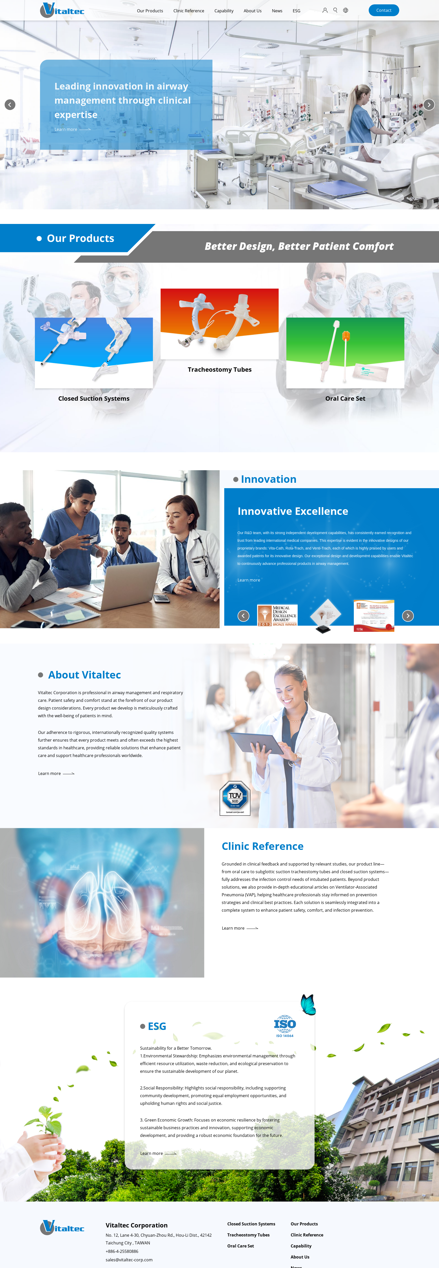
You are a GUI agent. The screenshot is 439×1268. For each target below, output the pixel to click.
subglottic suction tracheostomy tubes (293, 871)
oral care (240, 871)
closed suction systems (362, 871)
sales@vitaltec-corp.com (129, 1260)
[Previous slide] (10, 105)
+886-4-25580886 (122, 1251)
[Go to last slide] (243, 616)
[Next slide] (429, 105)
